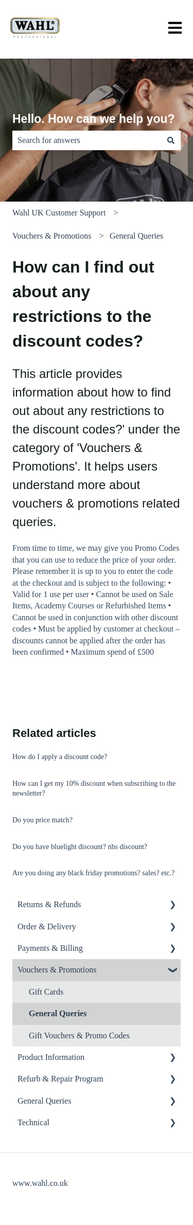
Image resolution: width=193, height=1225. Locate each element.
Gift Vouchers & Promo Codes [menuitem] (79, 1035)
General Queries (136, 235)
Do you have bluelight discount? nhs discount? (79, 847)
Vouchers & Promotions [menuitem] (56, 969)
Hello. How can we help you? (93, 118)
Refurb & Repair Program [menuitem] (60, 1078)
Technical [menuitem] (33, 1122)
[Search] (171, 140)
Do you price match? (42, 820)
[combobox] (86, 140)
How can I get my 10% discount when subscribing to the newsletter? (94, 789)
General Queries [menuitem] (57, 1013)
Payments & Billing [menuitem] (50, 948)
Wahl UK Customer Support (59, 212)
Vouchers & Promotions (51, 235)
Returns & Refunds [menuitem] (49, 904)
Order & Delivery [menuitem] (46, 926)
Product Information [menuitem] (50, 1057)
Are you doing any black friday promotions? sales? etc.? (93, 873)
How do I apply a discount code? (59, 757)
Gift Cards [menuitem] (46, 991)
